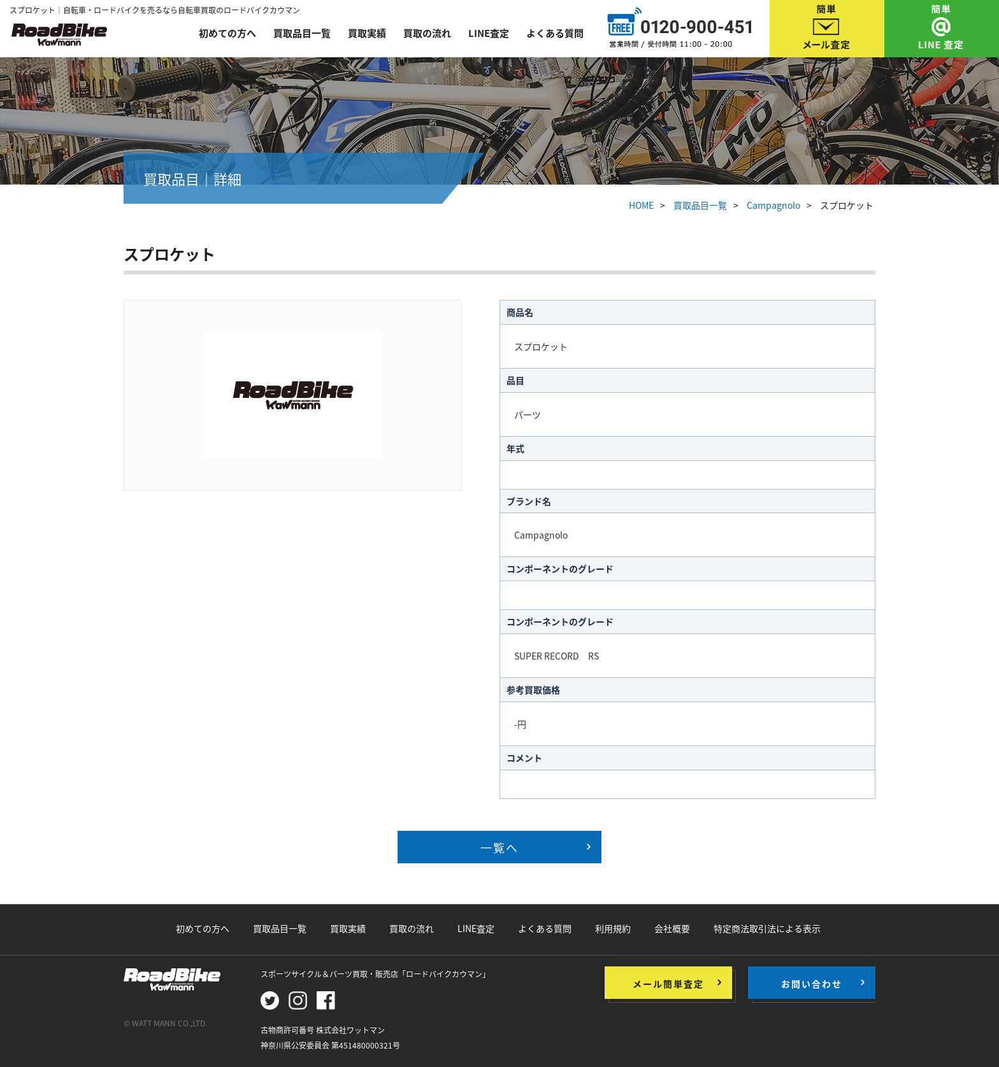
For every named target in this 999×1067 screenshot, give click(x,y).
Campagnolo (773, 205)
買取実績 (367, 33)
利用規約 (613, 928)
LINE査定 (488, 33)
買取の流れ (427, 33)
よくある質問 (555, 33)
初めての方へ (227, 33)
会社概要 (672, 928)
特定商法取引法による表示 (767, 928)
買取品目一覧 (302, 33)
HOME (641, 205)
